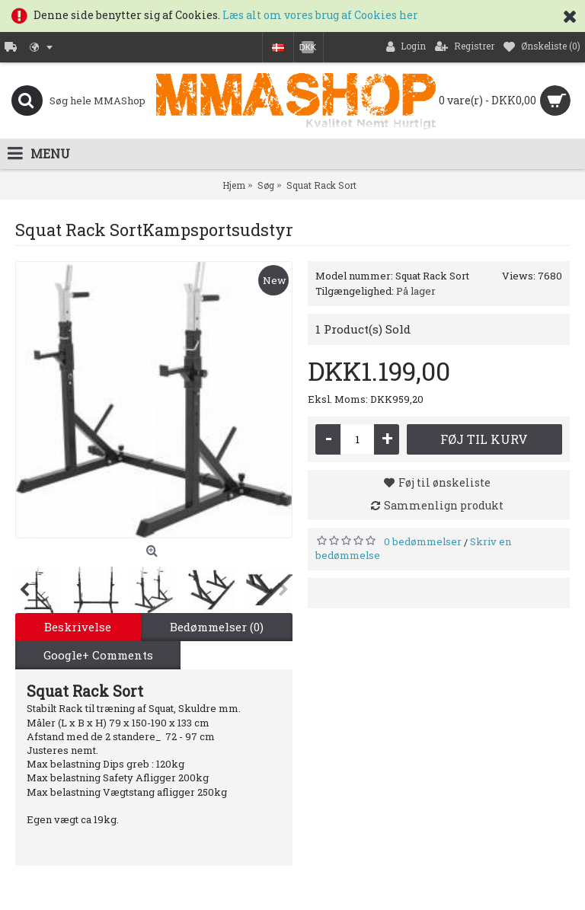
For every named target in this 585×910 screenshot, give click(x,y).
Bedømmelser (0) (217, 626)
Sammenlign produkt (443, 505)
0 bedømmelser (423, 541)
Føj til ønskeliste (444, 482)
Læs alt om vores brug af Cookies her (320, 15)
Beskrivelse (77, 626)
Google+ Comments (98, 655)
